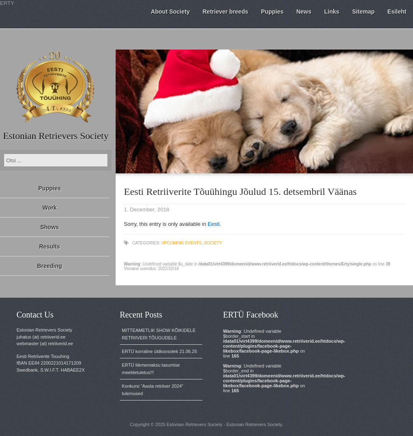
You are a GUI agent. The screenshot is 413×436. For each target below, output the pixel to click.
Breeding (49, 266)
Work (50, 207)
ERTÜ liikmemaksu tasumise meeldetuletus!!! (151, 369)
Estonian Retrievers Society (56, 136)
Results (49, 246)
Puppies (49, 188)
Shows (49, 227)
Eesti (214, 224)
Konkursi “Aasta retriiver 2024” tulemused (152, 390)
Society (213, 243)
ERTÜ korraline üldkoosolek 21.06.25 (159, 351)
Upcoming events (181, 243)
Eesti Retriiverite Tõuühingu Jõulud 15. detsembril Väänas (240, 191)
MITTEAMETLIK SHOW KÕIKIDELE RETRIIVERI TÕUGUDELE (158, 334)
